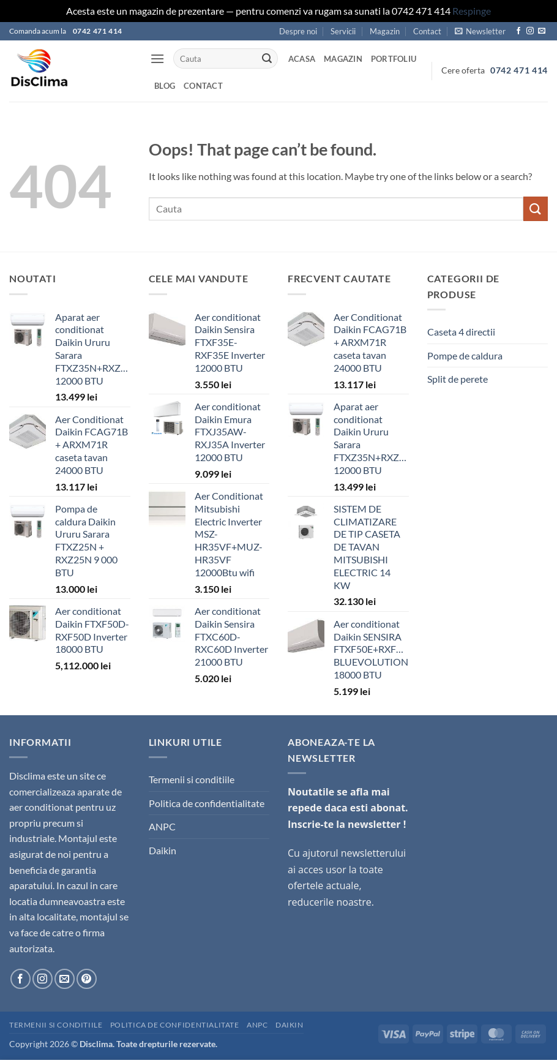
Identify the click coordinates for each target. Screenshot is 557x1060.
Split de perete (457, 379)
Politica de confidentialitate (206, 803)
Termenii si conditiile (191, 779)
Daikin (162, 850)
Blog (164, 86)
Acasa (301, 59)
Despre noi (298, 31)
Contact (427, 31)
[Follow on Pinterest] (87, 979)
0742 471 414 (519, 70)
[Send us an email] (541, 31)
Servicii (343, 31)
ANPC (162, 826)
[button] (480, 31)
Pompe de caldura (465, 355)
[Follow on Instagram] (530, 31)
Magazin (385, 31)
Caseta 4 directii (461, 331)
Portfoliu (393, 59)
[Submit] (266, 58)
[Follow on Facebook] (518, 31)
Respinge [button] (471, 11)
